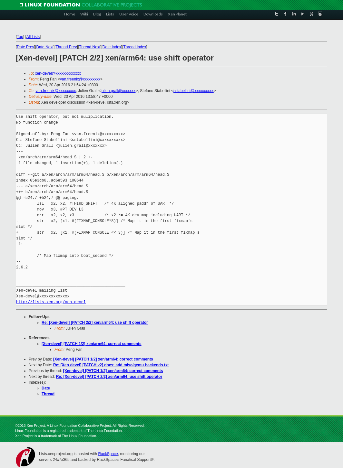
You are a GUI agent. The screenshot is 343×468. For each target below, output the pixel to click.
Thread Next (89, 47)
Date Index (112, 47)
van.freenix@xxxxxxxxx (80, 79)
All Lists (33, 36)
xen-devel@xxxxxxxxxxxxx (58, 73)
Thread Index (134, 47)
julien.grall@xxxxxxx (118, 91)
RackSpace (108, 454)
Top (20, 36)
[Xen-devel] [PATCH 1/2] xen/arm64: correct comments (92, 344)
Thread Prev (66, 47)
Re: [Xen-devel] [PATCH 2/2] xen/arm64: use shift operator (95, 322)
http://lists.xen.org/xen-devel (51, 302)
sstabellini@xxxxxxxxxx (193, 91)
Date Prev (25, 47)
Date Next (44, 47)
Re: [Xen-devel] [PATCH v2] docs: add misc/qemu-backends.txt (111, 365)
